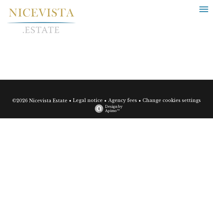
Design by (107, 108)
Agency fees (122, 100)
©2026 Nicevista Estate (39, 100)
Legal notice (88, 100)
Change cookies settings (172, 100)
